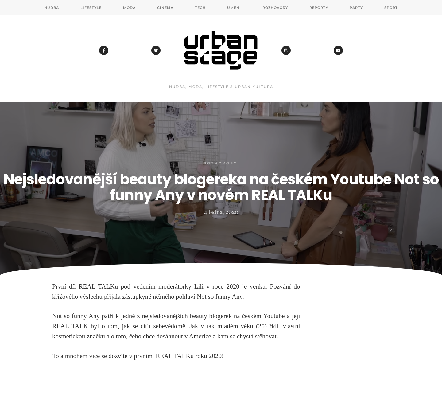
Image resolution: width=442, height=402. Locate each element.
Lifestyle (91, 8)
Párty (356, 8)
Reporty (318, 8)
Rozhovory (275, 8)
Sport (391, 8)
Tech (200, 8)
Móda (129, 8)
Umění (234, 8)
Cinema (165, 8)
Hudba (51, 8)
